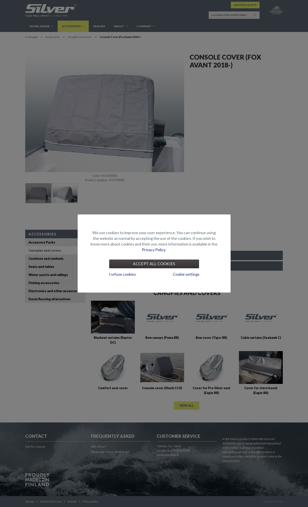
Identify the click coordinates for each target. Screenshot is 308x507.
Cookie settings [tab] (186, 274)
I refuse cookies (122, 274)
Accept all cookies (154, 263)
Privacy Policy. (154, 249)
